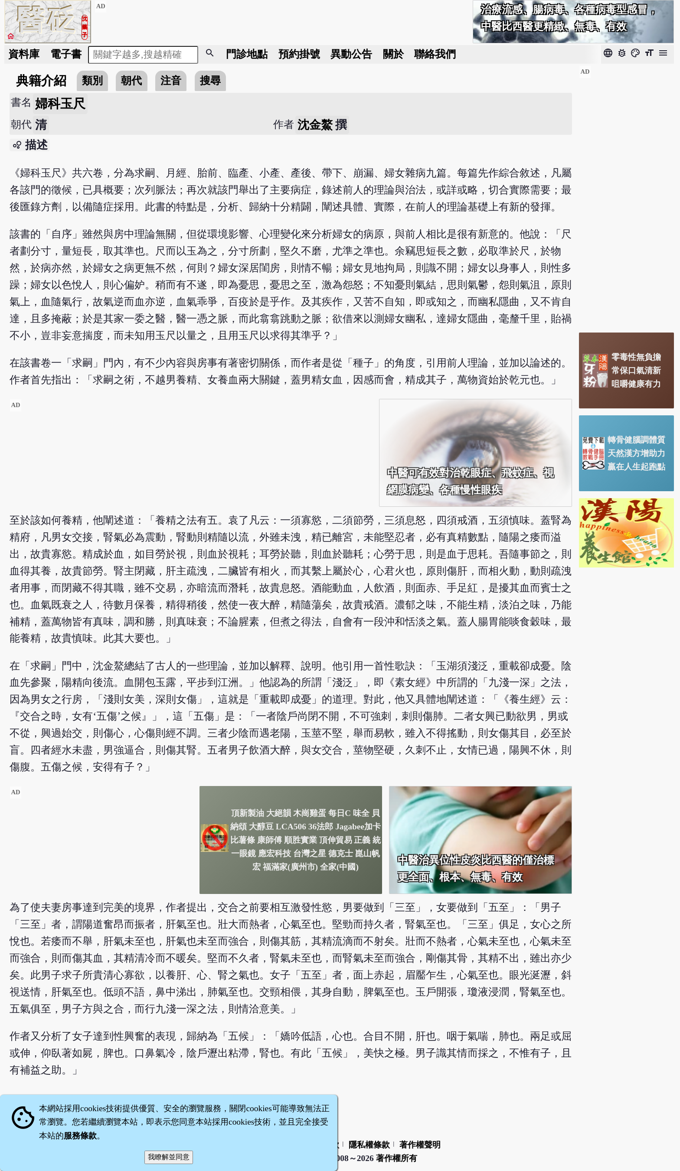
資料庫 (23, 54)
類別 (92, 80)
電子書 (66, 54)
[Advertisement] (191, 459)
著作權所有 (396, 1158)
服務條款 (80, 1135)
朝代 (131, 80)
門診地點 (247, 54)
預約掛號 (299, 54)
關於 (393, 54)
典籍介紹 (41, 81)
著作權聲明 (420, 1144)
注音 (170, 80)
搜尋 (210, 80)
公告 (351, 54)
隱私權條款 (369, 1144)
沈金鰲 (315, 124)
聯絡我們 (435, 54)
